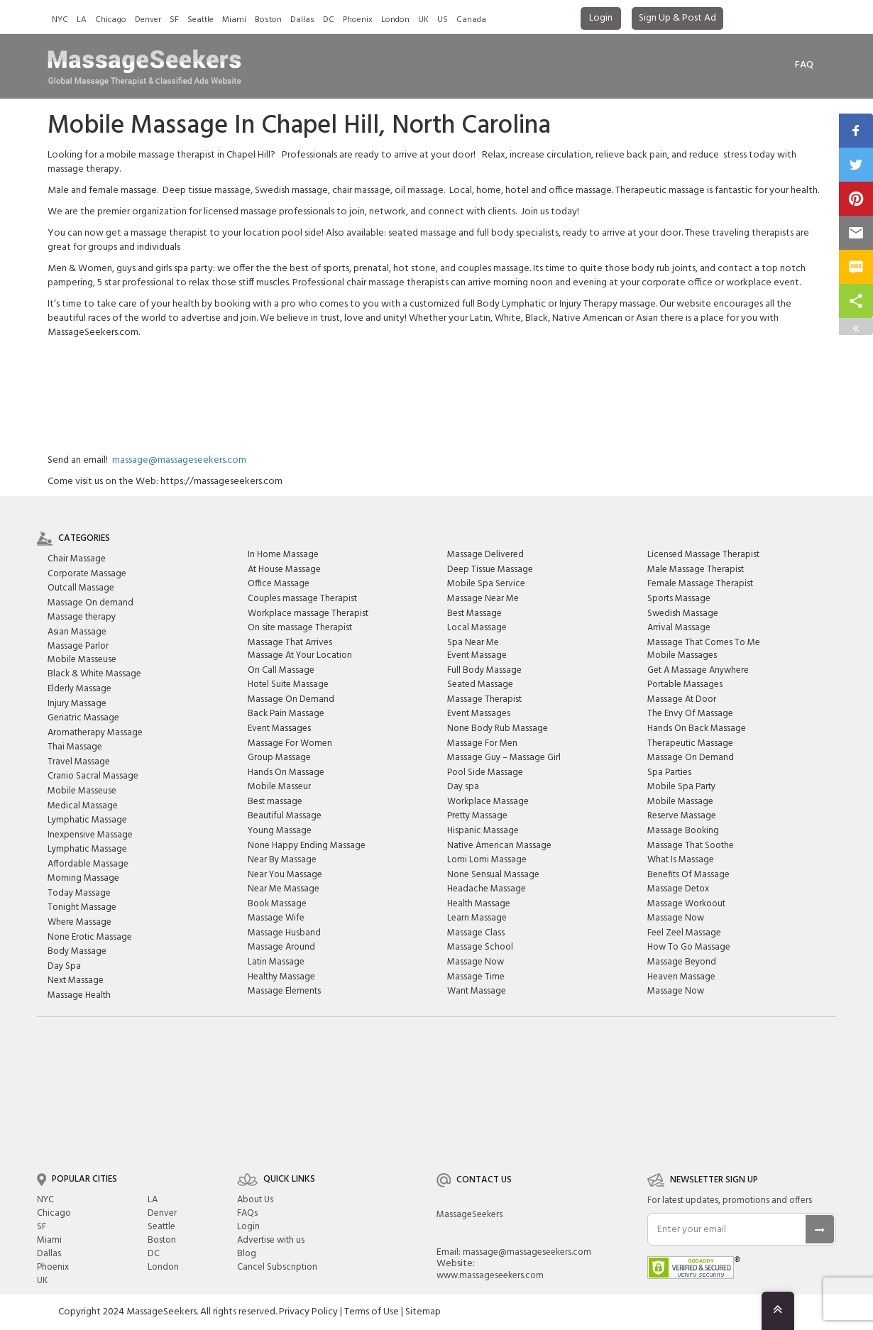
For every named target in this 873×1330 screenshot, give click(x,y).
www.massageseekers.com (490, 1275)
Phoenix (358, 20)
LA (82, 20)
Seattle (200, 20)
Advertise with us (270, 1240)
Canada (471, 20)
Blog (246, 1253)
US (442, 20)
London (395, 20)
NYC (60, 20)
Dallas (302, 20)
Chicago (110, 20)
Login (601, 18)
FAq (804, 65)
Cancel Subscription (277, 1267)
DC (328, 20)
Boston (268, 20)
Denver (148, 20)
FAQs (247, 1213)
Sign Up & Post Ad (677, 18)
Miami (234, 20)
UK (423, 20)
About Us (255, 1200)
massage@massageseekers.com (179, 460)
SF (174, 20)
